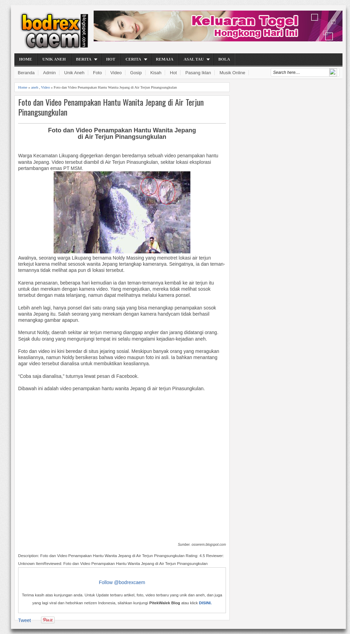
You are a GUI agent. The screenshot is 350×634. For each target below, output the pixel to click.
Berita (83, 59)
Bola (224, 59)
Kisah (156, 72)
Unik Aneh (54, 59)
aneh (34, 87)
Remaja (164, 59)
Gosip (136, 72)
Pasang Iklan (198, 72)
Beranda (26, 72)
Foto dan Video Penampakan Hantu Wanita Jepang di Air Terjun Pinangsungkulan (111, 107)
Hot (110, 59)
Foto (97, 72)
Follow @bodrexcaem (122, 582)
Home (25, 59)
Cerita (133, 59)
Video (116, 72)
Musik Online (232, 72)
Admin (49, 72)
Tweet (24, 620)
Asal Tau (194, 59)
